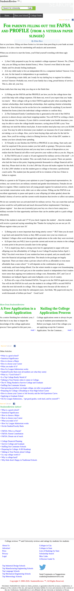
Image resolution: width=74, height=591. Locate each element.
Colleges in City (45, 546)
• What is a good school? (9, 356)
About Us (6, 546)
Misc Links (43, 556)
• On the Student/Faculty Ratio (12, 426)
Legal (4, 556)
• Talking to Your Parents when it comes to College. (19, 380)
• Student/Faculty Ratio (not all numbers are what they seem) (23, 372)
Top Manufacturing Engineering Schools (17, 568)
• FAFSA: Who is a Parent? (10, 431)
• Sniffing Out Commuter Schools (13, 385)
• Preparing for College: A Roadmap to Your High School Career (24, 391)
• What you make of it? (8, 367)
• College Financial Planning (11, 441)
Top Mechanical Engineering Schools (16, 574)
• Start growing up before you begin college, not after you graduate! (25, 388)
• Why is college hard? (9, 457)
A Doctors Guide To (47, 559)
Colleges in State (45, 548)
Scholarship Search (46, 554)
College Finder (36, 16)
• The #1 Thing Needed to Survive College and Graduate (21, 383)
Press (4, 551)
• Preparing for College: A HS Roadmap (15, 449)
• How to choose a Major (9, 361)
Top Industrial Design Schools (13, 566)
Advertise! (6, 548)
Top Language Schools (11, 571)
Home (7, 16)
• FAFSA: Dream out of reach (11, 436)
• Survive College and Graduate (12, 444)
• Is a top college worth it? (10, 455)
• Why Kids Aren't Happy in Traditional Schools (18, 460)
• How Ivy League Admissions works (14, 369)
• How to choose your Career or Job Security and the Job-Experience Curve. (29, 393)
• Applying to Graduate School (11, 396)
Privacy (5, 554)
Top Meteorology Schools (12, 577)
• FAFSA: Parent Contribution (11, 434)
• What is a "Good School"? (10, 375)
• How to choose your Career (11, 364)
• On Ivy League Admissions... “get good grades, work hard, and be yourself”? (30, 399)
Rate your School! (21, 16)
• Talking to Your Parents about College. (15, 452)
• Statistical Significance (9, 358)
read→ (70, 330)
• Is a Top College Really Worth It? (13, 377)
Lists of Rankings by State (49, 551)
